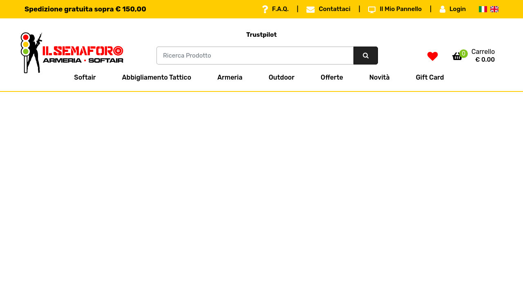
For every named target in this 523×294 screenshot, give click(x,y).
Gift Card (430, 77)
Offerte (332, 77)
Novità (379, 77)
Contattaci (328, 9)
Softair (85, 77)
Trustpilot (261, 34)
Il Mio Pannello (395, 9)
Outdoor (281, 77)
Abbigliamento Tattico (156, 77)
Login (453, 9)
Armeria (229, 77)
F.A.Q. (275, 9)
